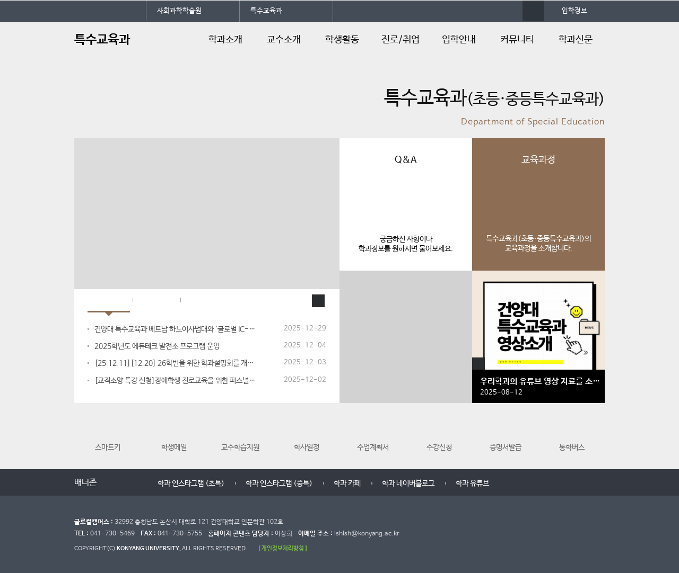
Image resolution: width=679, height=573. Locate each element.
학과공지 (156, 301)
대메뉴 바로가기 (0, 0)
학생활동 (342, 39)
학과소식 (109, 301)
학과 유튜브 (472, 483)
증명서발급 (505, 433)
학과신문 (576, 39)
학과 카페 (347, 483)
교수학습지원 (240, 433)
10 (216, 124)
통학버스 (572, 433)
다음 (134, 483)
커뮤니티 (517, 39)
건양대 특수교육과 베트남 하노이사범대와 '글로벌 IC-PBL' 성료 (175, 329)
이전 (112, 483)
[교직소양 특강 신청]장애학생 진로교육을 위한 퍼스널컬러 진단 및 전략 (175, 381)
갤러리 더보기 (478, 363)
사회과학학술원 (179, 11)
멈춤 (123, 483)
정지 (79, 125)
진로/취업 (400, 39)
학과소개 (225, 39)
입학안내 (459, 39)
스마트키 (107, 433)
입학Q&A (206, 301)
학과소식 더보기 (318, 300)
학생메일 (174, 433)
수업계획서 (373, 433)
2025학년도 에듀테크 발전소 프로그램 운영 (157, 346)
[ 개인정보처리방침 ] (283, 548)
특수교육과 (266, 11)
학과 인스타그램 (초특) (191, 483)
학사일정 (306, 433)
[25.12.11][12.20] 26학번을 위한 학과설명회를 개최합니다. (175, 363)
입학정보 (574, 11)
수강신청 (439, 433)
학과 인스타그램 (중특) (279, 483)
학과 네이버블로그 (408, 483)
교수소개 (284, 39)
